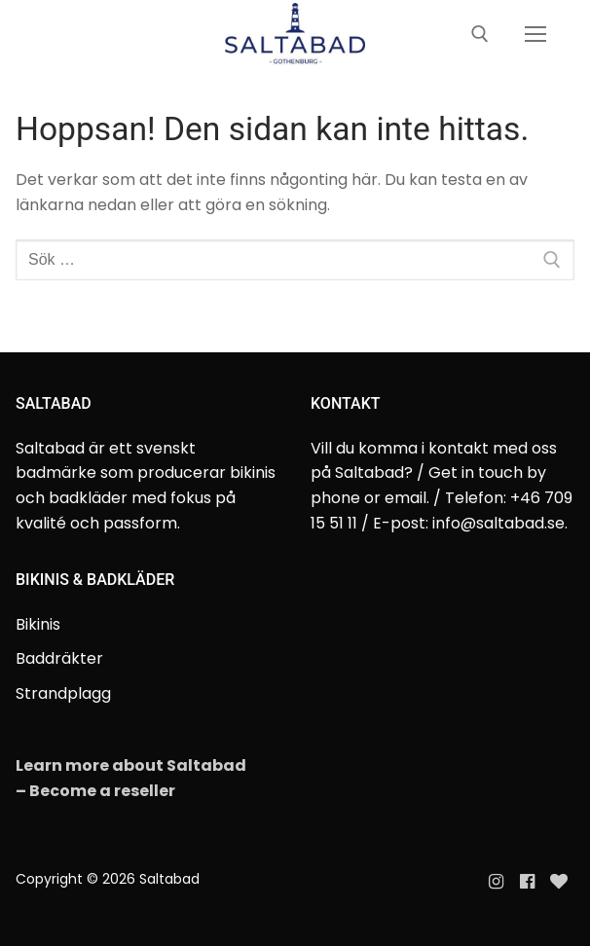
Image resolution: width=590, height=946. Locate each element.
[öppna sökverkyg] (480, 34)
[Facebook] (526, 881)
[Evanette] (558, 881)
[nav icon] (535, 35)
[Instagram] (495, 881)
